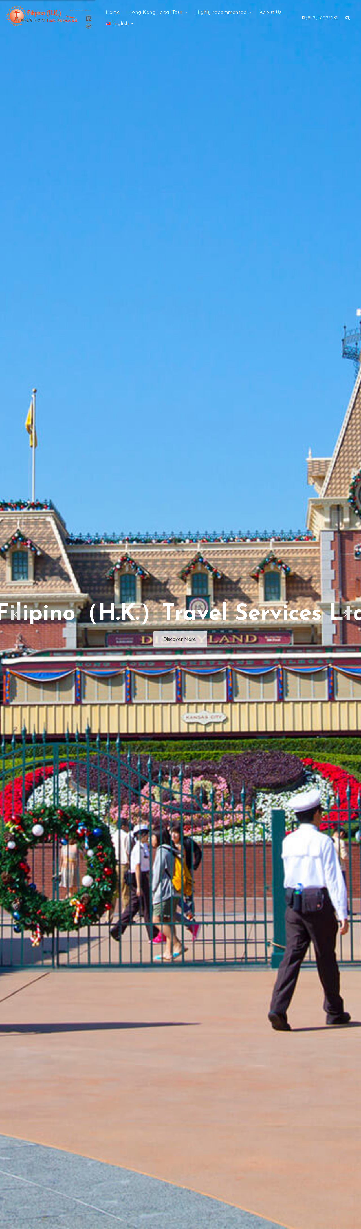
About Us (271, 12)
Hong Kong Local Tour (158, 12)
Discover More (180, 639)
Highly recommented (223, 12)
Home (113, 12)
